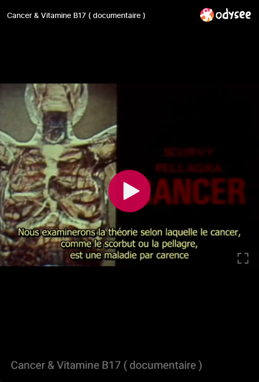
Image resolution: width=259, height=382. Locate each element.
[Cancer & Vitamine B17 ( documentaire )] (99, 15)
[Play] (129, 191)
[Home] (226, 14)
